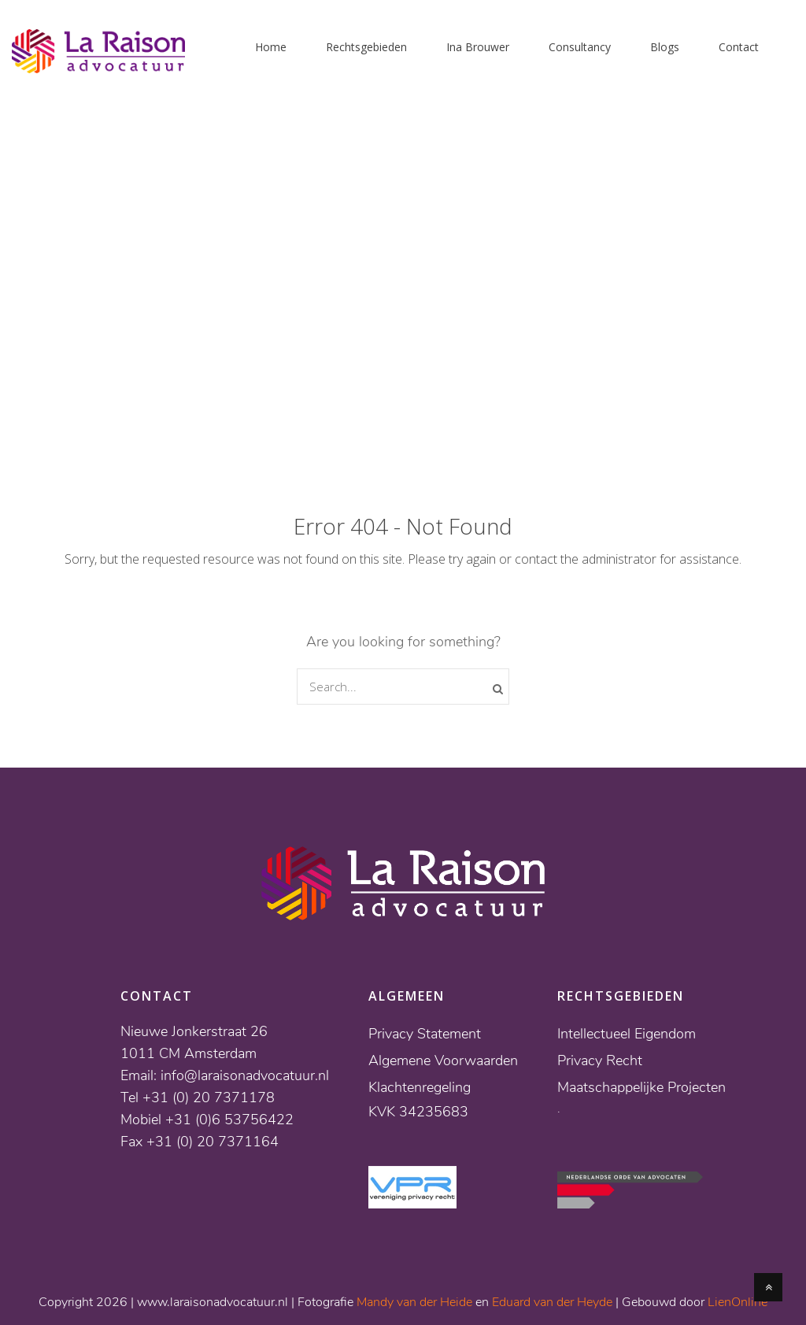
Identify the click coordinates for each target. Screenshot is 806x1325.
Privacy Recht (599, 1060)
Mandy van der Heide (414, 1302)
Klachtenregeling (419, 1087)
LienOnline (737, 1302)
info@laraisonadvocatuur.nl (245, 1075)
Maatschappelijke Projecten (641, 1087)
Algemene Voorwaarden (443, 1060)
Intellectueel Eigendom (626, 1033)
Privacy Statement (424, 1033)
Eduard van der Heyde (552, 1302)
